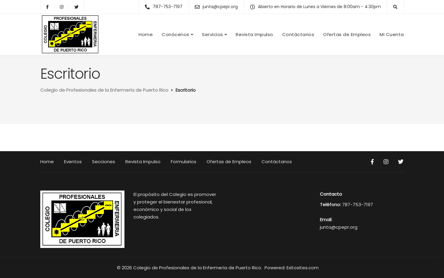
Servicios (212, 34)
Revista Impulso (254, 34)
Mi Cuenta (392, 34)
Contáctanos (298, 34)
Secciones (103, 161)
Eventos (73, 161)
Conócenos (175, 34)
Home (146, 34)
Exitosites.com (303, 267)
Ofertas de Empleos (347, 34)
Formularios (183, 161)
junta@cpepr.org (338, 227)
